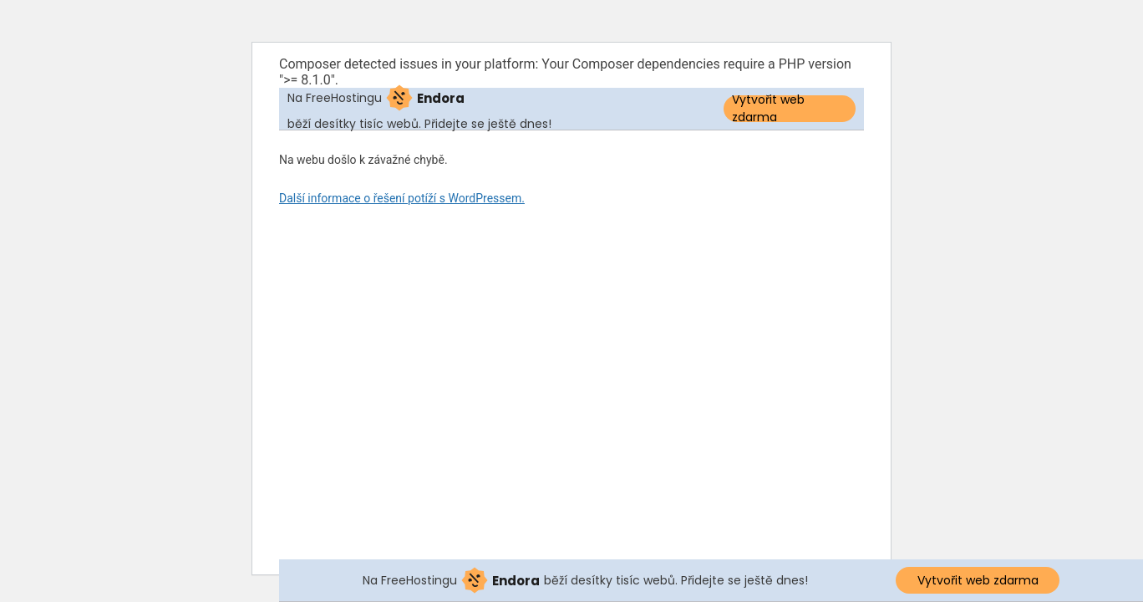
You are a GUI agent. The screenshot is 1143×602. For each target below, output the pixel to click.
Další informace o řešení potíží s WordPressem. (402, 198)
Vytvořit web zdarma (768, 108)
